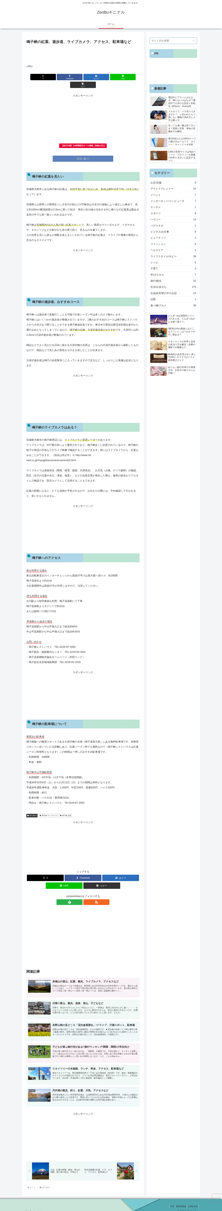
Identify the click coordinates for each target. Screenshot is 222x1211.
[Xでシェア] (45, 77)
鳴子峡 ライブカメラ (49, 808)
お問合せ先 (192, 1202)
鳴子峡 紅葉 (65, 808)
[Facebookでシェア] (64, 77)
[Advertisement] (83, 52)
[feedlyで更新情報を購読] (80, 894)
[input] (173, 40)
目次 (79, 150)
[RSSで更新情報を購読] (86, 894)
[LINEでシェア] (102, 77)
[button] (121, 77)
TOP (169, 1202)
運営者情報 (179, 1202)
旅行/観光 (32, 808)
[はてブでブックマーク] (83, 77)
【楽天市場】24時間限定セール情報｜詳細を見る (83, 138)
